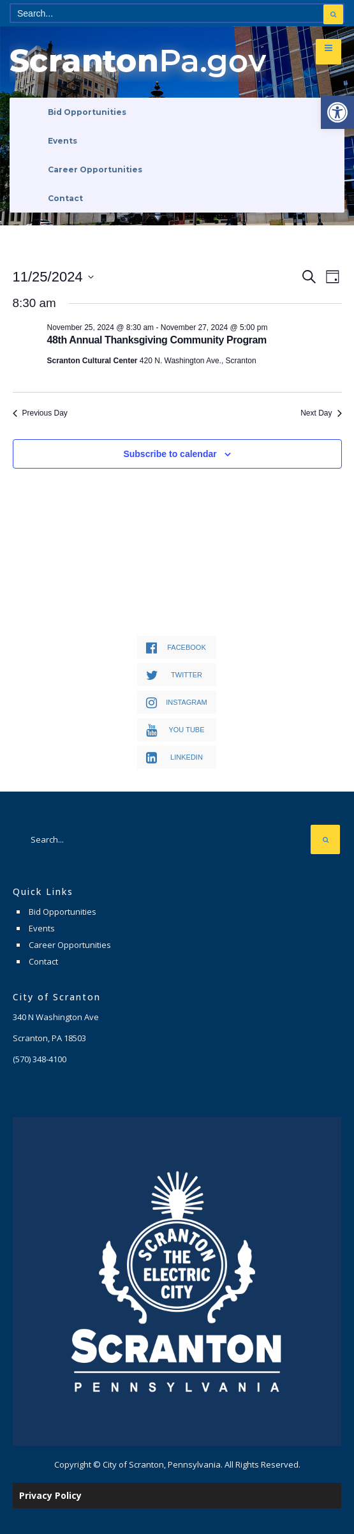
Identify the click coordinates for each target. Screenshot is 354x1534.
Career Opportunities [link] (95, 169)
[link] (337, 112)
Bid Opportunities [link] (87, 112)
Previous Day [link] (40, 413)
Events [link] (62, 141)
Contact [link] (65, 198)
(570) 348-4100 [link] (39, 1059)
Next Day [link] (320, 413)
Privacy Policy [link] (50, 1495)
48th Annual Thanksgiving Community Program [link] (157, 340)
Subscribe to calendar (169, 454)
